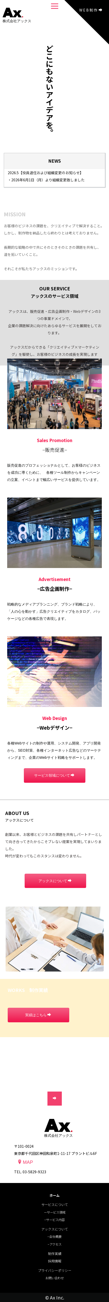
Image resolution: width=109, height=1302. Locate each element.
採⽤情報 (54, 1261)
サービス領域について (54, 775)
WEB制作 (91, 10)
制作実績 (54, 1253)
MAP (25, 1162)
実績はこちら (38, 1015)
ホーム (54, 1195)
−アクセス (55, 1244)
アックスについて (55, 881)
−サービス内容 (54, 1219)
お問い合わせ (54, 1278)
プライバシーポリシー (54, 1270)
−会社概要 (54, 1236)
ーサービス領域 (54, 1212)
